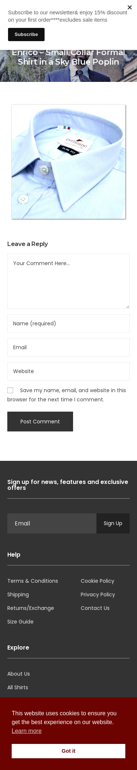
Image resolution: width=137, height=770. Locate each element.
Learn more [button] (27, 731)
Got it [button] (69, 751)
